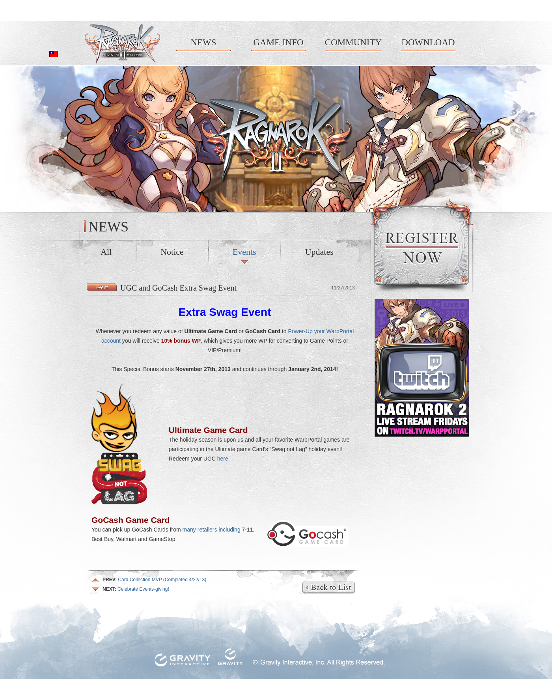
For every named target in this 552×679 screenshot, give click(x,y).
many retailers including (212, 529)
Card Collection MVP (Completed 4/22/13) (154, 579)
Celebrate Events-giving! (136, 589)
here (222, 458)
